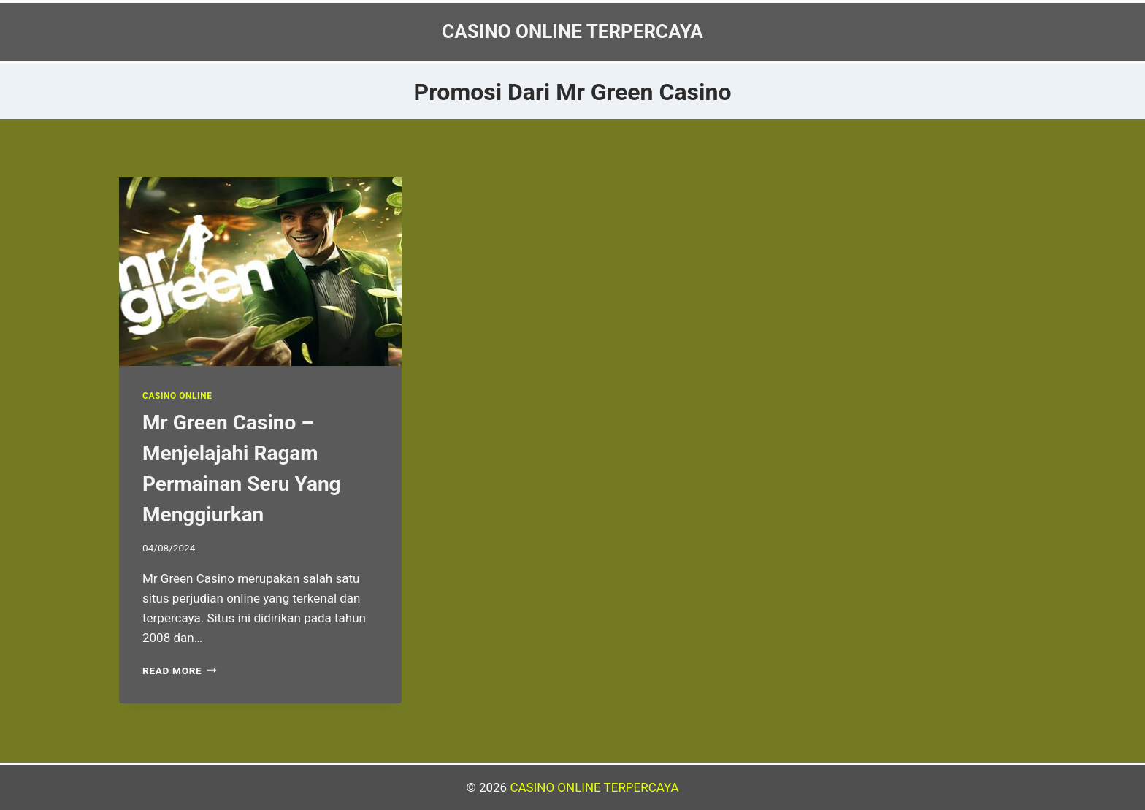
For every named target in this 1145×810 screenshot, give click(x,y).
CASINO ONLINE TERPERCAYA (594, 787)
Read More (179, 670)
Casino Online (177, 396)
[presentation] (260, 271)
